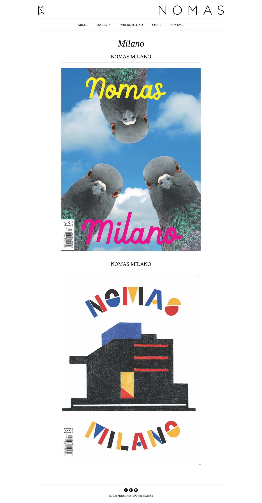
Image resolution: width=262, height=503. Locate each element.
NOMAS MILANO (131, 56)
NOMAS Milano (131, 264)
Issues (102, 24)
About (83, 24)
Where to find (131, 24)
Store (156, 24)
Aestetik (149, 496)
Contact (177, 24)
